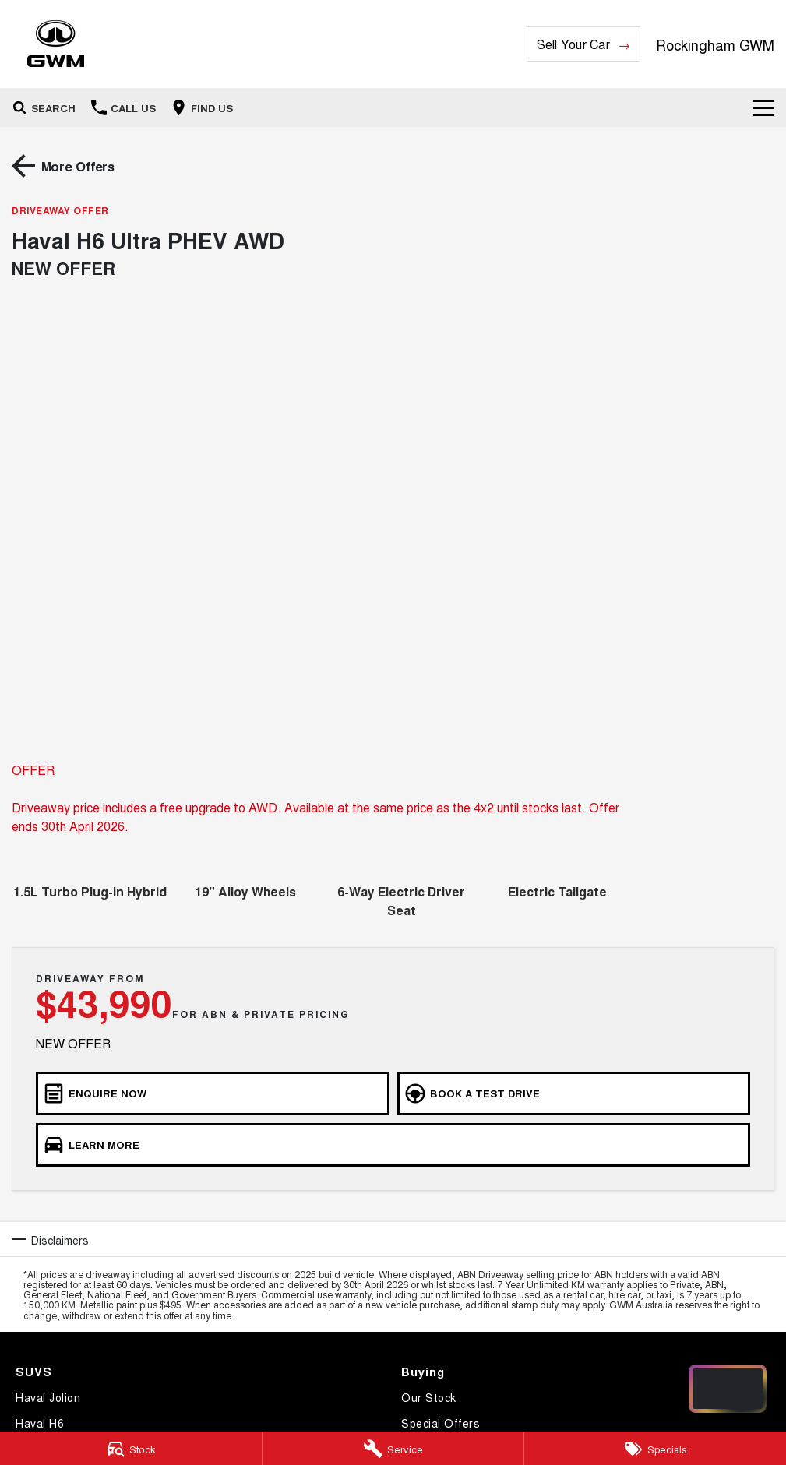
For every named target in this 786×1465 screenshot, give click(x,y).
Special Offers (440, 1423)
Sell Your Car (573, 44)
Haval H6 (40, 1423)
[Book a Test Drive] (574, 1093)
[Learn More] (393, 1145)
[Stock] (131, 1448)
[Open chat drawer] (728, 1389)
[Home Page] (56, 44)
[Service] (393, 1448)
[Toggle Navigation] (763, 107)
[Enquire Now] (212, 1093)
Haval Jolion (48, 1397)
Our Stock (428, 1397)
